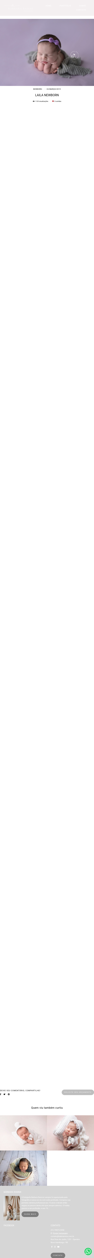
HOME (49, 6)
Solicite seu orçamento (77, 1092)
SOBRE (82, 6)
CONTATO (81, 10)
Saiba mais (30, 1213)
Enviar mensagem (60, 1232)
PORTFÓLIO (65, 6)
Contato (58, 1254)
